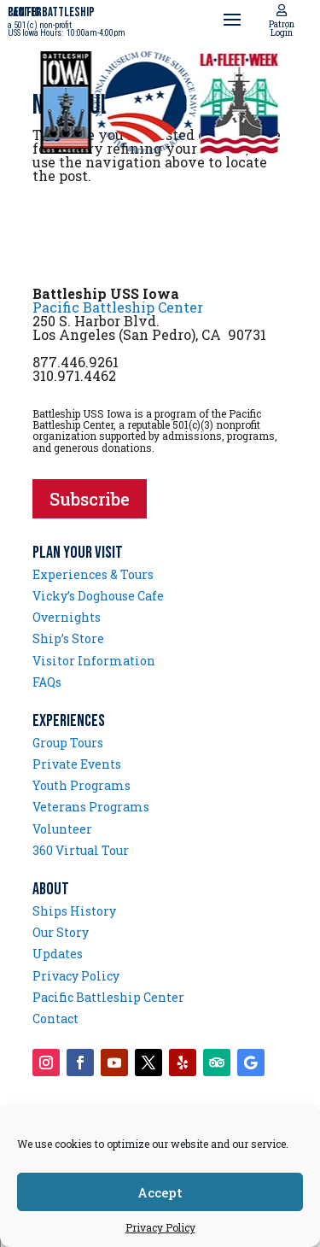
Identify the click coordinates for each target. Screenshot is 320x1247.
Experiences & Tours (93, 574)
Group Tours (67, 743)
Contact (55, 1018)
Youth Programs (81, 785)
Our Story (60, 932)
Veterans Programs (90, 807)
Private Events (76, 764)
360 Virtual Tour (80, 850)
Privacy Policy (160, 1227)
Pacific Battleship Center (117, 307)
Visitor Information (93, 661)
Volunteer (62, 829)
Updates (57, 953)
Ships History (74, 911)
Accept (160, 1192)
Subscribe (89, 499)
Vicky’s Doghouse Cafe (98, 596)
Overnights (66, 617)
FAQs (46, 682)
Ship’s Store (68, 638)
